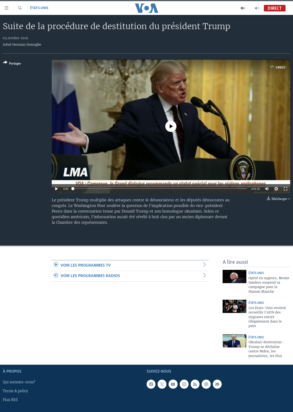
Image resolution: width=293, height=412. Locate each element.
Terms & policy (15, 391)
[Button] (12, 64)
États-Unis (39, 8)
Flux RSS (10, 400)
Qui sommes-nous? (19, 382)
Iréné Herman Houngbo (22, 44)
